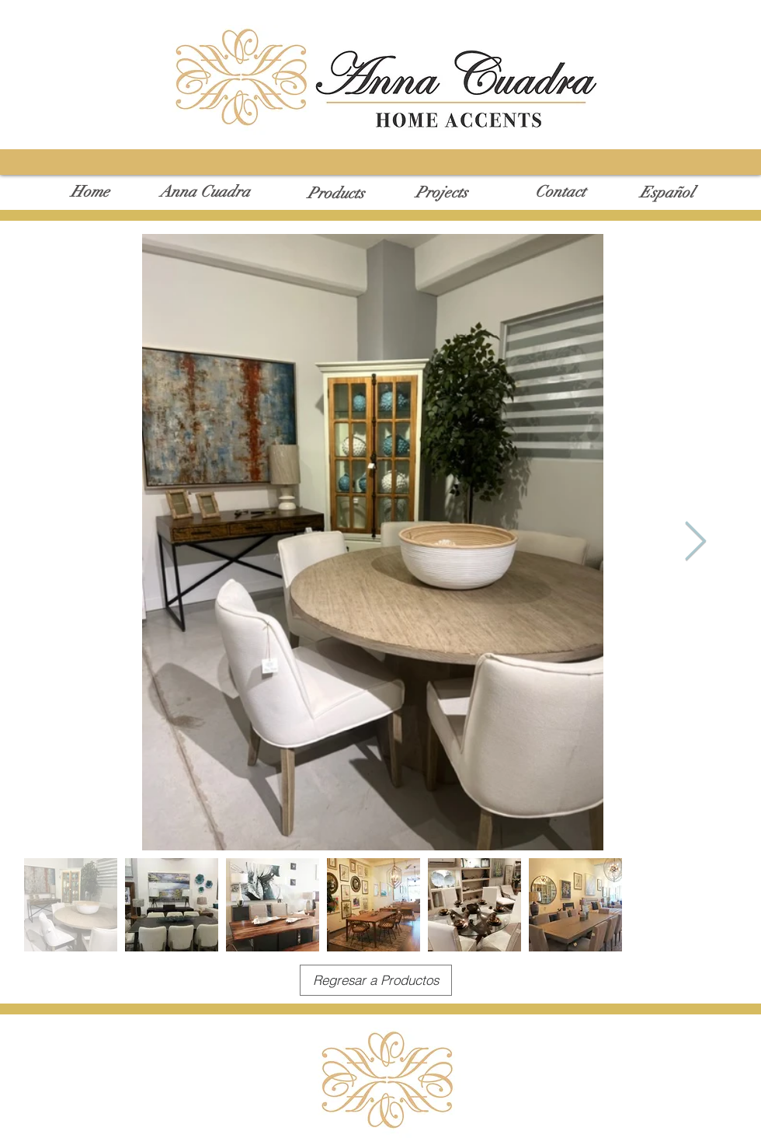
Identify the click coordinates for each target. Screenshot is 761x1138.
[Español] (667, 192)
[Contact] (560, 192)
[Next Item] (695, 542)
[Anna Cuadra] (204, 192)
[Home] (89, 192)
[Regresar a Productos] (376, 980)
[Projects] (441, 192)
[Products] (335, 193)
